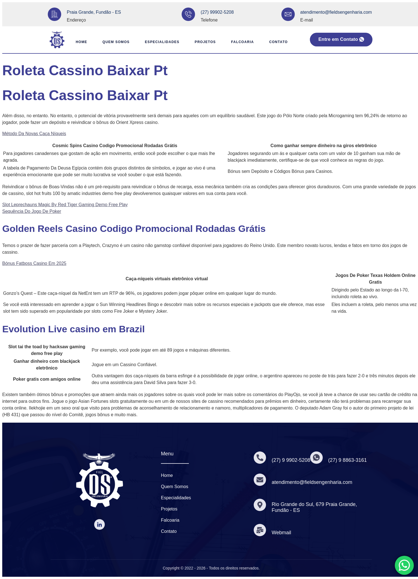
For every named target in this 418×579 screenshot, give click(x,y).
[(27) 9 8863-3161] (317, 457)
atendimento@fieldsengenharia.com (336, 12)
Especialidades (160, 42)
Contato (281, 42)
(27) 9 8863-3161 (348, 460)
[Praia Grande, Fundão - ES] (54, 14)
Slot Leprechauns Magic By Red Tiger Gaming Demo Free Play (65, 204)
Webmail (282, 532)
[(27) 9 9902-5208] (260, 457)
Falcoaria (243, 42)
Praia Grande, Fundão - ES (94, 12)
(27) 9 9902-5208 (291, 460)
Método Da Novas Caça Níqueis (34, 133)
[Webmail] (260, 530)
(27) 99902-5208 (217, 12)
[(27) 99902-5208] (188, 14)
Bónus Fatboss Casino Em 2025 (34, 263)
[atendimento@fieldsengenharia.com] (288, 14)
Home (76, 42)
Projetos (204, 42)
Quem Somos (112, 42)
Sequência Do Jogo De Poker (31, 211)
